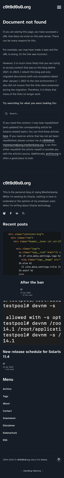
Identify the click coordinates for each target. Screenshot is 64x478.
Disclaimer (9, 425)
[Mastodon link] (4, 213)
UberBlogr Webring (32, 470)
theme (44, 459)
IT (21, 289)
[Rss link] (23, 213)
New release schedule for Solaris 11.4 (32, 354)
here (5, 136)
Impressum (9, 418)
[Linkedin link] (17, 213)
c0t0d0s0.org (17, 7)
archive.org (52, 153)
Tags (5, 396)
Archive (7, 388)
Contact (7, 410)
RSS (5, 440)
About (6, 403)
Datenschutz (10, 432)
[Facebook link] (11, 213)
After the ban (32, 282)
